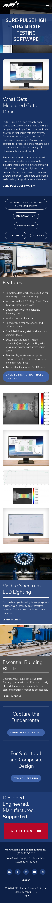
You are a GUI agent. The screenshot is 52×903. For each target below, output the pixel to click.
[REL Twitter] (26, 872)
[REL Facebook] (18, 872)
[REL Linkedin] (9, 872)
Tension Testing (26, 778)
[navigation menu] (46, 4)
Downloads (26, 225)
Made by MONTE (24, 892)
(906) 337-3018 (26, 853)
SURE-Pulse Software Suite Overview (26, 204)
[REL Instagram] (42, 872)
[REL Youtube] (34, 872)
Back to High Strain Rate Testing (24, 376)
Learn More (10, 619)
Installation (26, 215)
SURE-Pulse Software (18, 185)
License (38, 235)
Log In (26, 895)
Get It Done (23, 831)
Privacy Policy (35, 888)
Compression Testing (26, 732)
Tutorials (15, 235)
